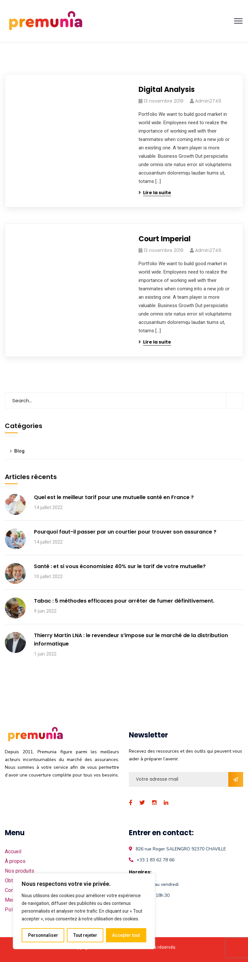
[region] (84, 911)
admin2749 (208, 101)
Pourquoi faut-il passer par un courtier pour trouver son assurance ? (125, 532)
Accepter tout (126, 935)
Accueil (13, 851)
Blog (19, 451)
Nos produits (19, 871)
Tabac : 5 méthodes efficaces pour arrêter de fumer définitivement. (124, 601)
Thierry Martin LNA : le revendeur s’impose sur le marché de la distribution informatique (131, 639)
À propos (15, 861)
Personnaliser (43, 935)
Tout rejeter (85, 935)
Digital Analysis (167, 90)
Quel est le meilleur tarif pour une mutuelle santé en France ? (114, 497)
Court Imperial (165, 239)
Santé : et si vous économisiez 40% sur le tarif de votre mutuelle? (120, 566)
